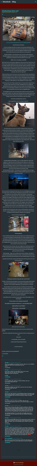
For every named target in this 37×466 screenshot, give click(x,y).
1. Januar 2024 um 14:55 (17, 438)
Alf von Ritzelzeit (8, 438)
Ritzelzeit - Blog (9, 2)
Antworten (7, 367)
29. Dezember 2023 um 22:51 (15, 362)
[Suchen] (17, 2)
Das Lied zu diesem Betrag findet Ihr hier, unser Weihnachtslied (18, 42)
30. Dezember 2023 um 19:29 (15, 399)
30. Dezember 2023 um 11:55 (14, 385)
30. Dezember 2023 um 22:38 (15, 405)
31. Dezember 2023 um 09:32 (15, 417)
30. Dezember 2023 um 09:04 (15, 379)
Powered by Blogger (18, 462)
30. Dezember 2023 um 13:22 (15, 391)
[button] (2, 14)
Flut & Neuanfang (5, 353)
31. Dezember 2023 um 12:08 (14, 426)
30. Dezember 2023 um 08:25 (15, 369)
